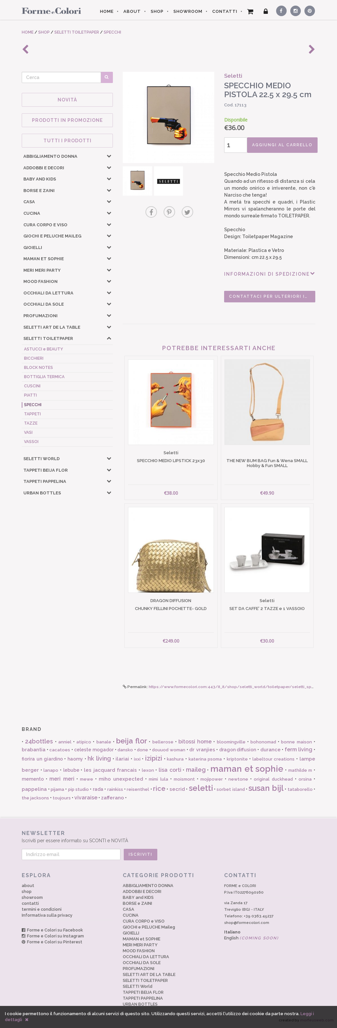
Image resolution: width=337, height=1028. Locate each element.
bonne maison (296, 741)
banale (103, 741)
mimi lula (158, 779)
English (251, 937)
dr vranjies (202, 750)
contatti (30, 903)
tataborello (300, 789)
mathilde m (300, 770)
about (28, 885)
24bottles (39, 741)
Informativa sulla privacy (47, 915)
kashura (175, 759)
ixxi (137, 759)
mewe (86, 779)
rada (98, 789)
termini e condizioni (42, 909)
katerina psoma (205, 759)
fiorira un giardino (42, 759)
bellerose (162, 741)
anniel (64, 741)
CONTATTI (224, 11)
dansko (125, 749)
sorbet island (231, 789)
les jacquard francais (110, 770)
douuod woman (168, 749)
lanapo (50, 770)
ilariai (122, 759)
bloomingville (231, 741)
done (142, 749)
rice (159, 788)
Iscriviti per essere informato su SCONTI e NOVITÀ (168, 836)
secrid (177, 789)
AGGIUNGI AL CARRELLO (282, 145)
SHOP (157, 11)
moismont (184, 779)
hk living (99, 758)
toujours (62, 797)
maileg (196, 769)
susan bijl (265, 788)
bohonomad (263, 741)
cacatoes (59, 749)
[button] (109, 155)
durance (270, 750)
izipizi (153, 758)
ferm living (299, 749)
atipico (83, 741)
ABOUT (132, 11)
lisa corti (170, 770)
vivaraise (85, 797)
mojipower (211, 779)
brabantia (33, 750)
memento (33, 779)
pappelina (34, 789)
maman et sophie (246, 769)
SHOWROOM (187, 11)
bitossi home (195, 741)
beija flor (131, 740)
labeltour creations (273, 759)
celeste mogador (94, 749)
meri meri (61, 779)
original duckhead (273, 779)
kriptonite (237, 759)
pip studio (78, 789)
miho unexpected (121, 779)
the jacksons (35, 797)
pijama (57, 789)
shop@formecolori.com (246, 922)
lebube (71, 770)
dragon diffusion (237, 749)
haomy (75, 759)
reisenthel (138, 789)
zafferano (112, 798)
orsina (305, 779)
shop (27, 891)
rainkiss (115, 789)
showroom (32, 897)
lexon (148, 770)
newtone (238, 779)
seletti (201, 788)
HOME (107, 11)
